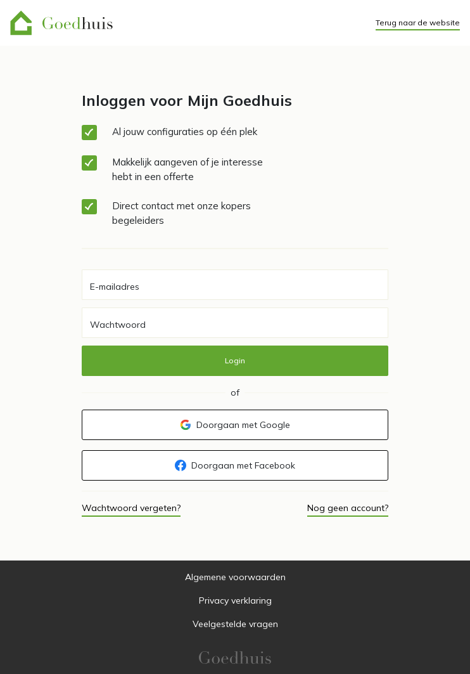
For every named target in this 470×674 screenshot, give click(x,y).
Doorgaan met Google (235, 425)
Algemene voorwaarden (235, 577)
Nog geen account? (347, 508)
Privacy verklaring (235, 600)
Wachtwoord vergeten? (131, 508)
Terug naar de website (418, 22)
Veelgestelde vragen (235, 624)
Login (235, 360)
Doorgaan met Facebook (235, 466)
